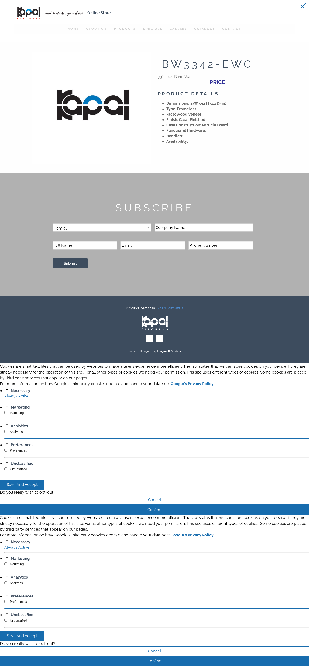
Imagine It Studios (169, 351)
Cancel (154, 500)
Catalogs (204, 29)
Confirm (154, 509)
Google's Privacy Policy (192, 383)
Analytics (19, 426)
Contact (231, 29)
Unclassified (22, 463)
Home (73, 29)
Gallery (178, 29)
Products (125, 29)
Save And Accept (22, 484)
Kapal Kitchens (170, 308)
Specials (153, 29)
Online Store (99, 13)
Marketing (20, 407)
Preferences (22, 444)
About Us (96, 29)
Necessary (20, 390)
